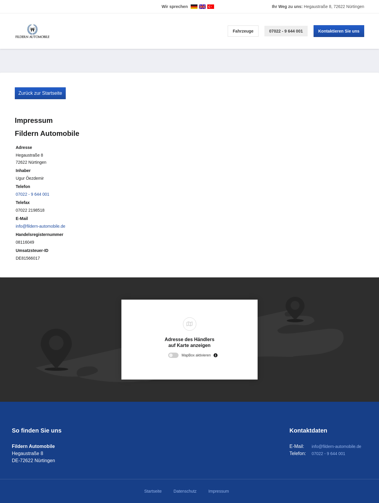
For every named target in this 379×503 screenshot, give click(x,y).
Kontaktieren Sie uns (338, 31)
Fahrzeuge (243, 31)
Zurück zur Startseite (40, 93)
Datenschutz (185, 491)
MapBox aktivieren (196, 355)
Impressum (218, 491)
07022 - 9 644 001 (286, 31)
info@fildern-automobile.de (40, 226)
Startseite (153, 491)
